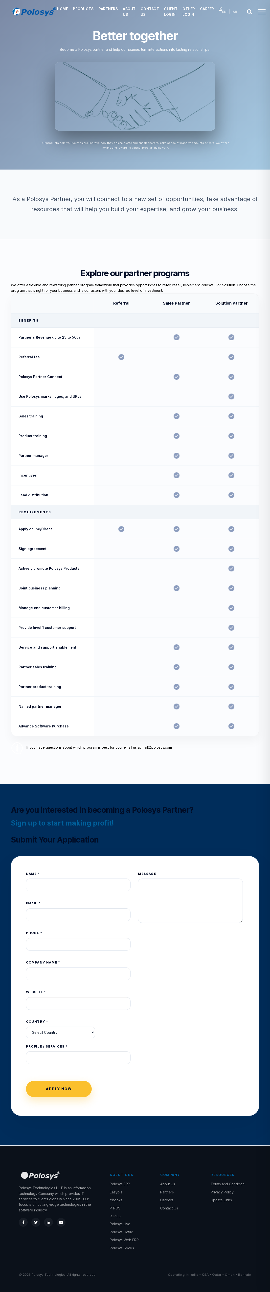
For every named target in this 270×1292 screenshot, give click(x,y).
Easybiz (116, 1192)
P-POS (115, 1208)
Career (207, 9)
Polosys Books (122, 1248)
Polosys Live (120, 1224)
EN (224, 12)
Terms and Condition (228, 1184)
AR (235, 12)
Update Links (221, 1200)
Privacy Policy (222, 1192)
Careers (166, 1200)
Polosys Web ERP (124, 1240)
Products (83, 9)
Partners (108, 9)
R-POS (115, 1216)
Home (62, 9)
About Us (167, 1184)
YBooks (116, 1200)
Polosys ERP (120, 1184)
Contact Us (169, 1208)
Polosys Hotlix (121, 1232)
